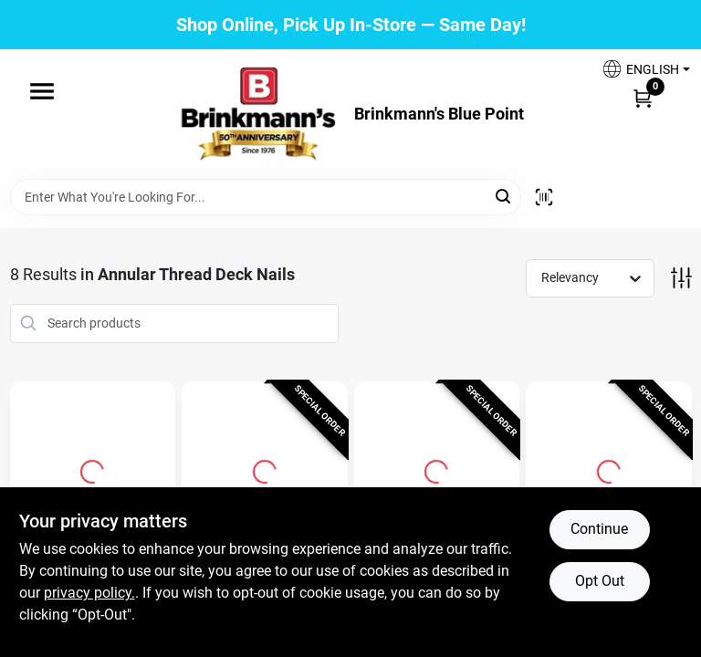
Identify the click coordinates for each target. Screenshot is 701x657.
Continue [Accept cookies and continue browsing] (599, 528)
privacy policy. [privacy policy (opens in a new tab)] (89, 592)
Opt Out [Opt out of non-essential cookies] (599, 580)
